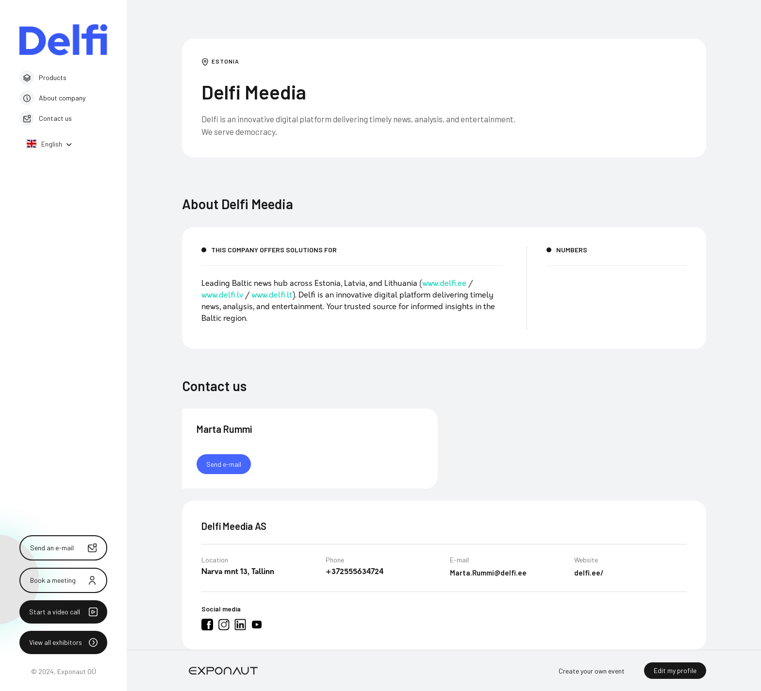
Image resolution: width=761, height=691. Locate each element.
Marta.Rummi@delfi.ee (488, 573)
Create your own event (592, 671)
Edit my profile (675, 670)
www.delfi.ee (444, 284)
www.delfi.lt (271, 295)
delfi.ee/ (589, 573)
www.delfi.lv (222, 295)
